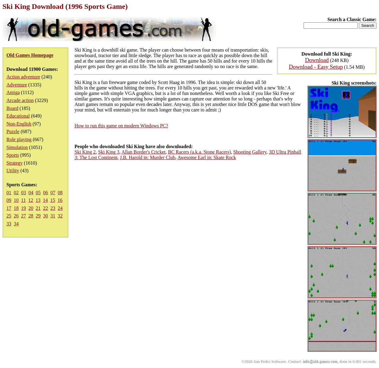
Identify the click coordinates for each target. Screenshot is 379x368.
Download (317, 60)
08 (60, 192)
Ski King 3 (108, 152)
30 (45, 215)
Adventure (16, 84)
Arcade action (20, 100)
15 (52, 200)
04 (30, 192)
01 (8, 192)
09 (8, 200)
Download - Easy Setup (316, 67)
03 (23, 192)
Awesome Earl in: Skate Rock (206, 157)
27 (23, 215)
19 (23, 208)
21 (38, 208)
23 (52, 208)
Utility (12, 170)
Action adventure (23, 76)
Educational (18, 115)
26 (16, 215)
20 (30, 208)
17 (8, 208)
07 (52, 192)
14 (45, 200)
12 (30, 200)
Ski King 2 (85, 152)
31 (52, 215)
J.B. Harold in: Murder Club (147, 157)
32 (60, 215)
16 (59, 200)
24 (60, 208)
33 (8, 223)
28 (30, 215)
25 (8, 215)
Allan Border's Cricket (144, 152)
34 (16, 223)
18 (16, 208)
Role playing (18, 139)
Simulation (17, 147)
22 (45, 208)
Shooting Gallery (250, 152)
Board (12, 108)
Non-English (18, 123)
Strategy (14, 163)
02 (16, 192)
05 (38, 192)
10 (16, 200)
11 (23, 200)
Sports (12, 155)
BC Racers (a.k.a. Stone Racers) (199, 152)
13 (37, 200)
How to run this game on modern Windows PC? (121, 125)
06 (45, 192)
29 (38, 215)
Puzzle (13, 131)
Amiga (13, 92)
